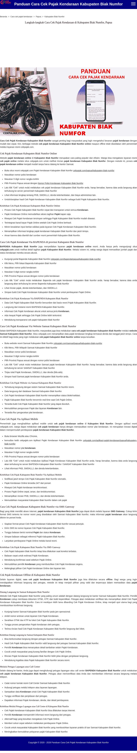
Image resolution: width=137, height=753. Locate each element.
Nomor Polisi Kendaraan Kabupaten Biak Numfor (60, 183)
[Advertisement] (56, 46)
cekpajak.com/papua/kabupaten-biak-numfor (93, 170)
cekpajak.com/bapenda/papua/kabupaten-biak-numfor (76, 259)
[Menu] (133, 4)
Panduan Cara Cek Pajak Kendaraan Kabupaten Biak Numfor (68, 4)
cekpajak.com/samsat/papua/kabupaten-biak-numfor (78, 343)
